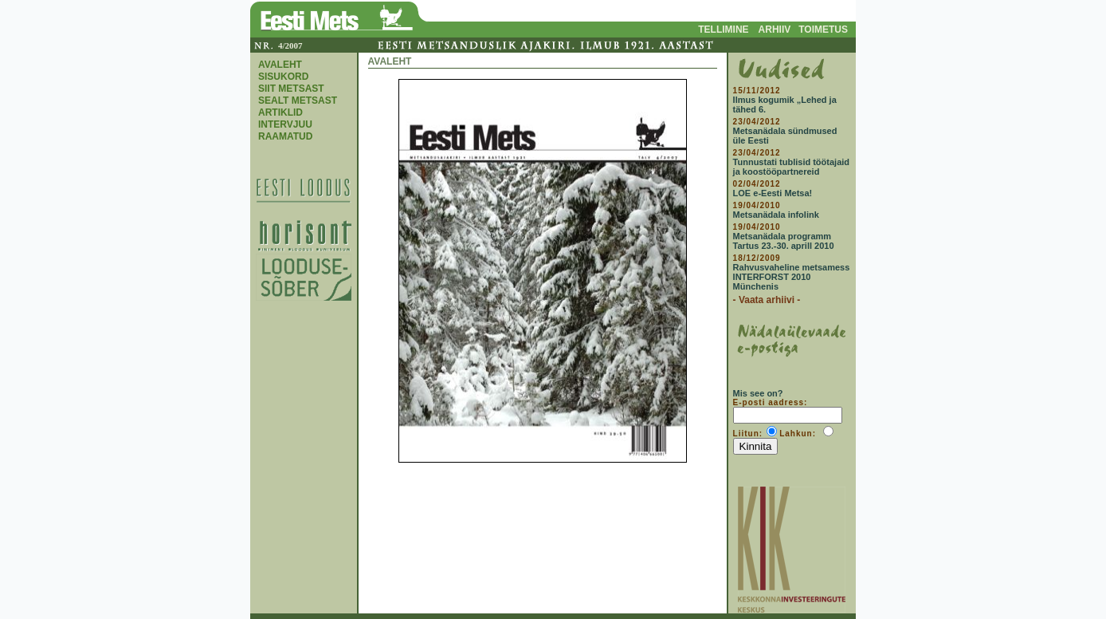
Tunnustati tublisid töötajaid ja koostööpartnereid (791, 166)
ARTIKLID (280, 112)
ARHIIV (775, 29)
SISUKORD (283, 76)
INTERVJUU (285, 124)
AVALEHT (280, 64)
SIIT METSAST (291, 88)
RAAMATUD (285, 136)
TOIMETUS (823, 29)
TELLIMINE (723, 29)
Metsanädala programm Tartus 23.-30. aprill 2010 (783, 240)
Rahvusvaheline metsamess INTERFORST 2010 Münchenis (791, 276)
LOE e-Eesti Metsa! (773, 193)
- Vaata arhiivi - (767, 300)
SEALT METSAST (297, 100)
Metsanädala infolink (776, 214)
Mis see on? (758, 393)
